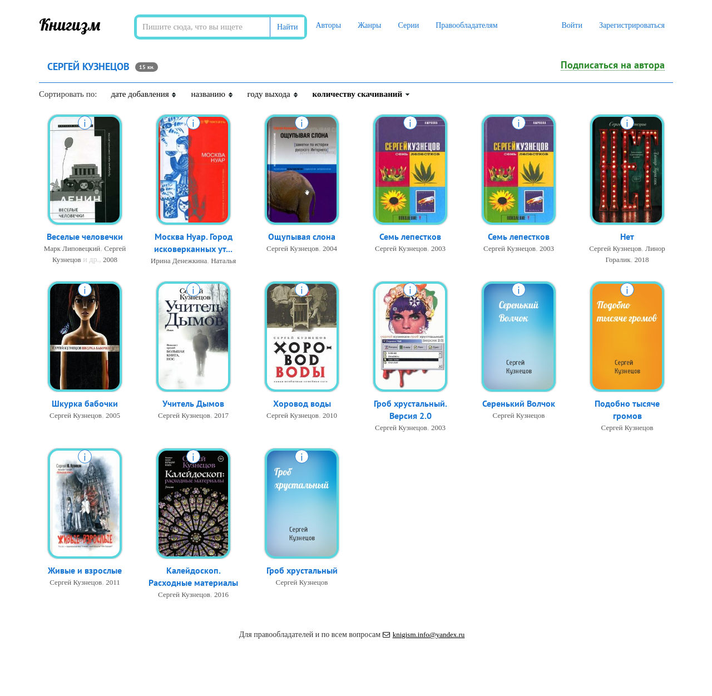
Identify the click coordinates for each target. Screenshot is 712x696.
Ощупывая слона (301, 237)
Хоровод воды (302, 403)
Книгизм (70, 24)
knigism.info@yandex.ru (424, 634)
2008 (110, 260)
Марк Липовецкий (72, 249)
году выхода (273, 94)
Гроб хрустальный (302, 570)
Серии (408, 25)
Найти (287, 27)
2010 (330, 416)
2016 (221, 595)
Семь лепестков (410, 237)
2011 (113, 583)
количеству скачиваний (362, 94)
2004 (330, 249)
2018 (642, 260)
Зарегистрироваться (632, 25)
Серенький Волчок (518, 403)
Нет (627, 237)
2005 (113, 416)
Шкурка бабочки (85, 403)
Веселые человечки (85, 237)
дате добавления (144, 94)
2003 (438, 249)
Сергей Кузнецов (292, 249)
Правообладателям (466, 25)
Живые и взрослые (85, 570)
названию (212, 94)
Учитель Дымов (193, 403)
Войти (571, 25)
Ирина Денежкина (179, 262)
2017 (221, 416)
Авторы (328, 25)
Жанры (369, 25)
